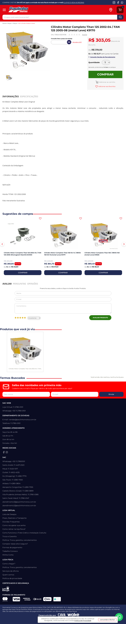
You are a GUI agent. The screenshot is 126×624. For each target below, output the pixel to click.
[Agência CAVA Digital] (62, 615)
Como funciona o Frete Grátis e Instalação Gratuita (24, 533)
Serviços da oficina (10, 571)
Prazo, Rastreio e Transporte (14, 518)
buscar (120, 17)
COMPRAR (22, 273)
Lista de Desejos (9, 514)
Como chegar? (8, 564)
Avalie (84, 35)
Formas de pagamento (12, 547)
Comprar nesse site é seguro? (15, 544)
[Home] (27, 10)
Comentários (63, 308)
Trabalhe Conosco (10, 551)
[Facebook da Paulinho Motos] (118, 2)
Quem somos (8, 575)
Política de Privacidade (82, 620)
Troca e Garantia (9, 536)
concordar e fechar (107, 620)
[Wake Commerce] (73, 615)
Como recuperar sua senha (13, 525)
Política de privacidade (12, 578)
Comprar (105, 74)
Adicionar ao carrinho (107, 82)
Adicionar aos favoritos (106, 86)
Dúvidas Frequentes (11, 522)
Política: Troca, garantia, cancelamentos (19, 540)
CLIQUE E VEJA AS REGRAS (74, 2)
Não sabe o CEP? (77, 42)
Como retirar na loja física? (13, 529)
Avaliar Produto (100, 317)
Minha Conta (7, 555)
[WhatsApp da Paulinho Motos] (122, 2)
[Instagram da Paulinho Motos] (114, 2)
